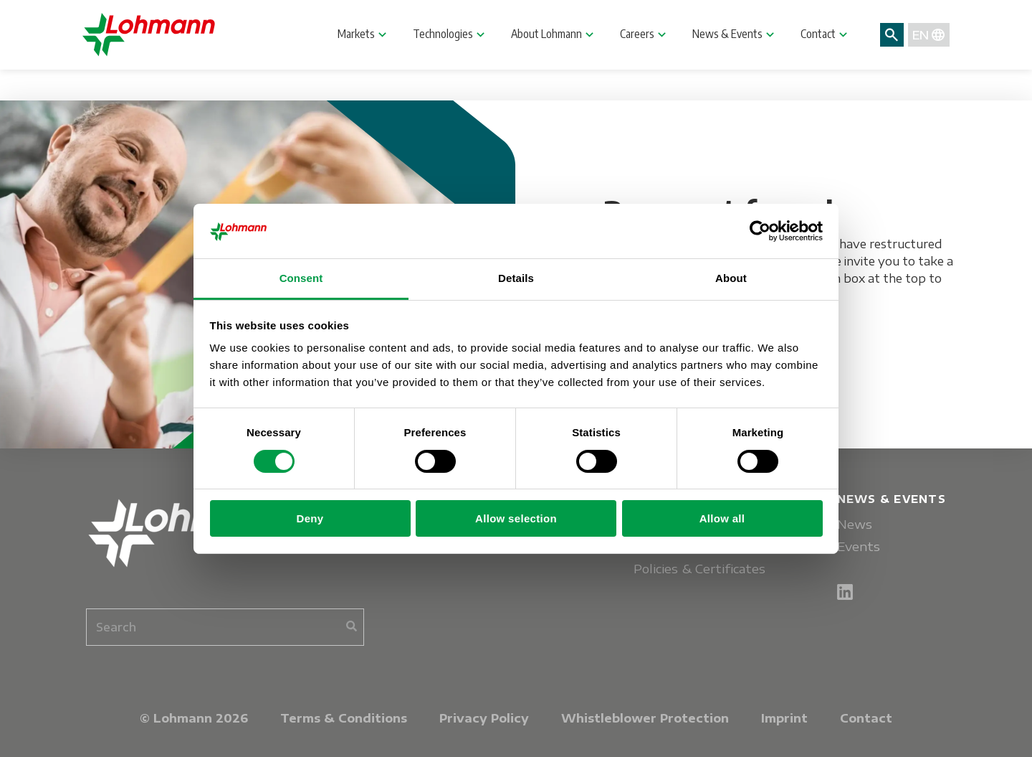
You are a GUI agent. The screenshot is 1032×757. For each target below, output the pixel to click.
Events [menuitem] (858, 546)
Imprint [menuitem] (784, 718)
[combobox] (225, 627)
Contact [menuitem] (866, 718)
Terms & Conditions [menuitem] (343, 718)
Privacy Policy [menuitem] (484, 718)
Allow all (722, 518)
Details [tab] (516, 278)
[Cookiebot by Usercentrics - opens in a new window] (760, 231)
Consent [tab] (301, 278)
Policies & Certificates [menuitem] (699, 568)
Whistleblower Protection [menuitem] (645, 718)
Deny (310, 518)
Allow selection (516, 518)
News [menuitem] (854, 524)
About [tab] (731, 278)
